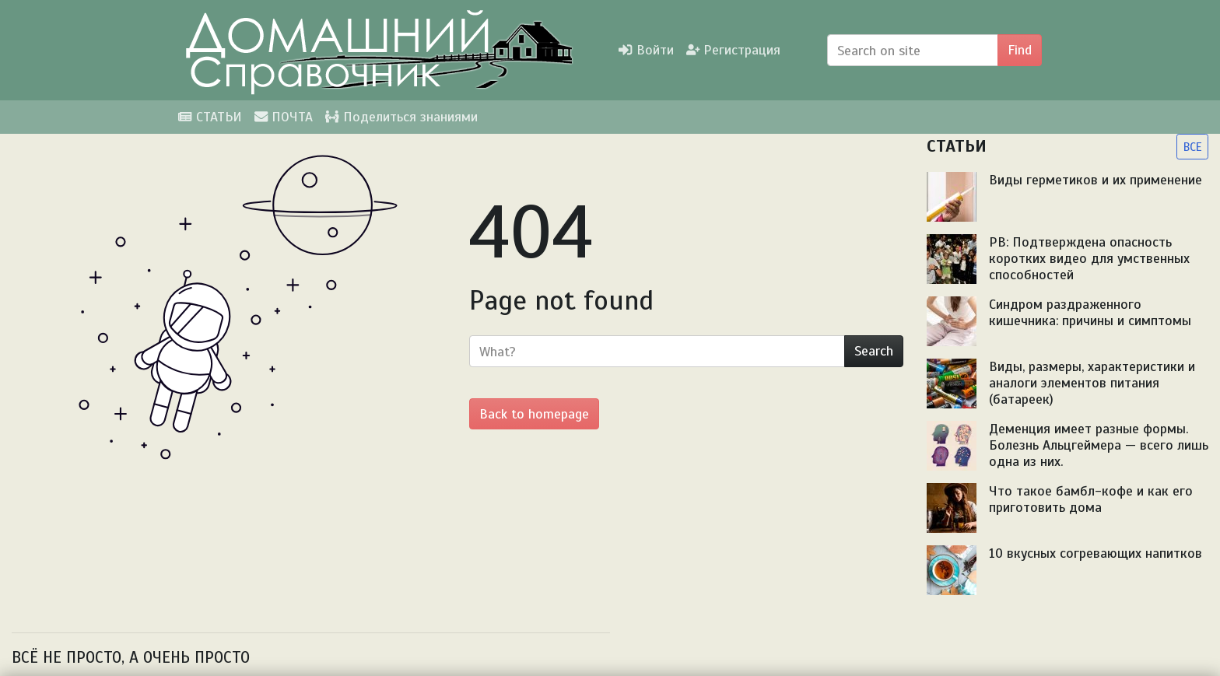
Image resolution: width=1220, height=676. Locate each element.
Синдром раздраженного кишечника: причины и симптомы (1090, 312)
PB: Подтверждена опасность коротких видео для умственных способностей (1089, 258)
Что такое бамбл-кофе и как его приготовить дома (1091, 499)
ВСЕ (1192, 146)
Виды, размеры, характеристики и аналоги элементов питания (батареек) (1092, 383)
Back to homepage (534, 413)
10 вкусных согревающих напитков (1095, 553)
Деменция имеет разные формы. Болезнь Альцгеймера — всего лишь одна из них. (1098, 445)
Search (873, 350)
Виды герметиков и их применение (1095, 179)
